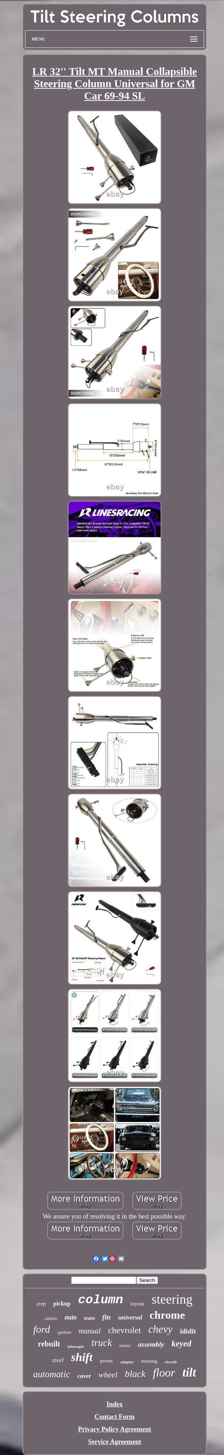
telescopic (75, 1346)
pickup (62, 1303)
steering (172, 1299)
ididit (188, 1331)
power (106, 1361)
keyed (182, 1343)
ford (41, 1329)
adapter (127, 1362)
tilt (189, 1372)
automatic (51, 1374)
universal (130, 1317)
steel (58, 1360)
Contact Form (114, 1416)
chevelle (171, 1362)
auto (70, 1317)
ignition (64, 1332)
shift (82, 1357)
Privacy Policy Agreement (114, 1429)
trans (89, 1318)
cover (84, 1376)
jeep (41, 1304)
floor (164, 1372)
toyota (137, 1304)
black (135, 1373)
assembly (151, 1344)
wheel (107, 1374)
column (100, 1300)
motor (125, 1345)
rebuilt (49, 1343)
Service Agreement (114, 1441)
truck (101, 1342)
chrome (167, 1315)
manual (89, 1331)
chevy (160, 1329)
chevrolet (124, 1330)
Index (114, 1404)
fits (106, 1317)
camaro (50, 1318)
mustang (149, 1361)
